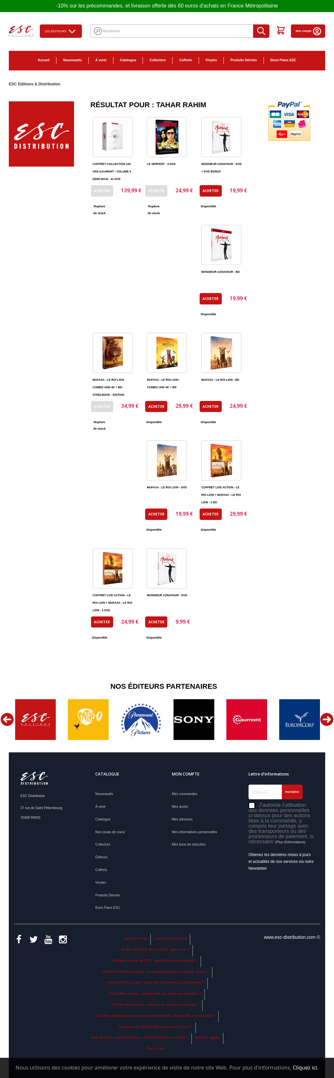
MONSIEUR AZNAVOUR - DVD (167, 595)
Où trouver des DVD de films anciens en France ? (155, 1027)
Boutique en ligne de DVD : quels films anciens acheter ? (155, 961)
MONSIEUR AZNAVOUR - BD (220, 271)
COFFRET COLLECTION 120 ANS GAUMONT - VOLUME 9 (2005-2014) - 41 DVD (112, 171)
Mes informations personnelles (194, 832)
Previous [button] (7, 719)
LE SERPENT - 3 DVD (161, 164)
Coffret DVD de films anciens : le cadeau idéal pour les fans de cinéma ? (155, 972)
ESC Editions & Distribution (34, 84)
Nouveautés (72, 60)
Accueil (44, 60)
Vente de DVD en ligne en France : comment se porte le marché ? (139, 1038)
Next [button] (326, 719)
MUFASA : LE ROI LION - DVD (167, 487)
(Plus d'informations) (290, 842)
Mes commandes (184, 794)
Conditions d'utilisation (170, 938)
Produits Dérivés (243, 60)
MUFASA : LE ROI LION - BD (220, 379)
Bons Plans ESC (283, 60)
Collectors (157, 60)
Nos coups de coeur (110, 832)
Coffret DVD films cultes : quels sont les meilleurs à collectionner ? (155, 982)
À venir (101, 60)
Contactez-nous (135, 938)
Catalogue (128, 60)
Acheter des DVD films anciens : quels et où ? (155, 950)
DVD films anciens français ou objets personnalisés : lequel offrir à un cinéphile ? (155, 1016)
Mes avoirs (180, 806)
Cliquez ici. (305, 1067)
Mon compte (309, 31)
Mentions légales (207, 1038)
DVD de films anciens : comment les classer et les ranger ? (155, 1005)
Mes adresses (182, 819)
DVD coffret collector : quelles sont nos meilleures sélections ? (155, 994)
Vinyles (211, 60)
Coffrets (185, 60)
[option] (35, 720)
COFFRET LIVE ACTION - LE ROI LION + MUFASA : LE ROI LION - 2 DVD (112, 603)
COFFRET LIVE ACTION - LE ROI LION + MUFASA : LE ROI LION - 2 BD (221, 495)
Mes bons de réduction (189, 844)
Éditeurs (101, 857)
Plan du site (155, 1049)
